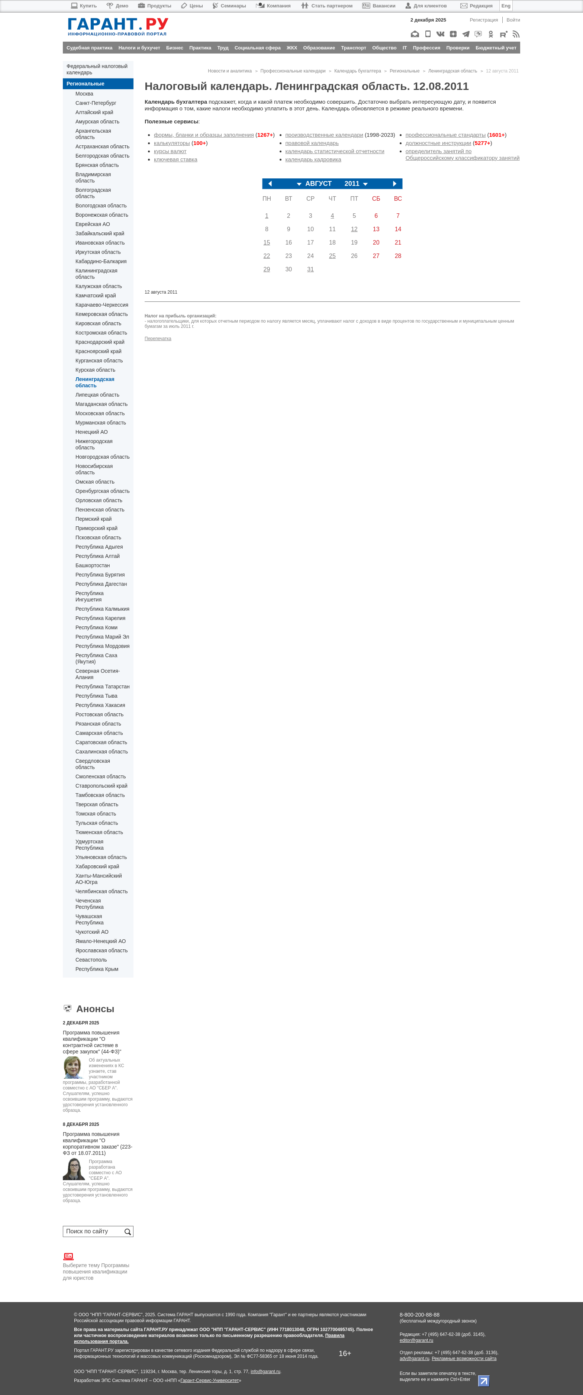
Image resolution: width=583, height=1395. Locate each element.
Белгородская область (102, 156)
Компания (273, 6)
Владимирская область (93, 177)
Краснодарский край (100, 342)
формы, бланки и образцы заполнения (204, 135)
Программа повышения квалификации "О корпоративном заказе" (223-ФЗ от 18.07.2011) (97, 1143)
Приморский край (96, 528)
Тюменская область (99, 832)
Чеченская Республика (89, 904)
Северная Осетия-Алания (97, 674)
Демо (117, 6)
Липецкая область (97, 395)
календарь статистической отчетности (335, 151)
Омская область (95, 482)
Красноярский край (98, 351)
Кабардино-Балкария (101, 261)
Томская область (95, 814)
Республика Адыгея (99, 547)
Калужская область (98, 286)
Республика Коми (96, 627)
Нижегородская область (94, 444)
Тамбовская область (100, 795)
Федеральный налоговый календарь (97, 69)
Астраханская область (102, 146)
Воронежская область (101, 215)
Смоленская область (100, 776)
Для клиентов (426, 6)
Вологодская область (101, 206)
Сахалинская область (101, 752)
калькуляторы (172, 143)
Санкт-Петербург (95, 103)
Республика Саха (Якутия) (96, 658)
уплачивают (329, 321)
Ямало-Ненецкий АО (100, 941)
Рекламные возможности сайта (464, 1358)
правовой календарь (312, 143)
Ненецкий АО (91, 432)
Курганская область (99, 361)
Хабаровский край (97, 866)
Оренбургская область (102, 491)
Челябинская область (101, 891)
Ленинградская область (95, 382)
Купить (83, 6)
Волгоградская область (93, 193)
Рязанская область (98, 724)
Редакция (476, 6)
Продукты (154, 6)
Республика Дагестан (101, 584)
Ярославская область (101, 950)
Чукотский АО (92, 932)
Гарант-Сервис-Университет (209, 1380)
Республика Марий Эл (102, 637)
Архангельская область (93, 134)
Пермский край (93, 519)
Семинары (229, 6)
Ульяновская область (101, 857)
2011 (352, 184)
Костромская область (101, 333)
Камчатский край (95, 295)
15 (267, 242)
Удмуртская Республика (89, 845)
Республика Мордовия (102, 646)
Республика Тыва (96, 696)
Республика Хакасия (100, 705)
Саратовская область (101, 742)
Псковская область (98, 537)
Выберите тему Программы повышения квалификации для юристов (96, 1266)
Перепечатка (158, 338)
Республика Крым (96, 969)
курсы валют (170, 151)
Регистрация (484, 20)
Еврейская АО (92, 224)
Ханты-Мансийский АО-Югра (98, 879)
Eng (506, 6)
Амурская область (97, 122)
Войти (513, 20)
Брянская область (97, 165)
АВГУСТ (318, 184)
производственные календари (324, 135)
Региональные (85, 84)
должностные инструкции (438, 143)
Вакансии (378, 6)
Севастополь (91, 960)
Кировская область (98, 323)
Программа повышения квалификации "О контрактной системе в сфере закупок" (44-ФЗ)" (92, 1042)
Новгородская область (102, 457)
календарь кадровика (313, 159)
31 (310, 269)
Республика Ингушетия (89, 596)
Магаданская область (101, 404)
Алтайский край (94, 112)
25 (332, 256)
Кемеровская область (101, 314)
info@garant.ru (265, 1371)
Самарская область (99, 733)
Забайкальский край (99, 233)
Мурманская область (100, 423)
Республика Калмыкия (102, 609)
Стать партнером (326, 6)
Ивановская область (100, 243)
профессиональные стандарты (446, 135)
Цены (192, 6)
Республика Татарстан (102, 687)
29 (267, 269)
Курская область (95, 370)
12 (354, 229)
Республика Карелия (100, 618)
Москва (84, 94)
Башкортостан (92, 565)
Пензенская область (100, 510)
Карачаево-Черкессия (101, 305)
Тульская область (96, 823)
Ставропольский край (101, 786)
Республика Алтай (97, 556)
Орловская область (98, 500)
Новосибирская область (94, 469)
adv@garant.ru (414, 1358)
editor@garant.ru (416, 1340)
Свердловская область (92, 764)
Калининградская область (96, 274)
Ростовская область (99, 714)
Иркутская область (98, 252)
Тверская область (96, 804)
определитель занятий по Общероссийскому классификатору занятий (463, 154)
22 (267, 256)
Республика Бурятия (100, 575)
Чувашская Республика (89, 919)
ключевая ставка (175, 159)
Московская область (100, 413)
